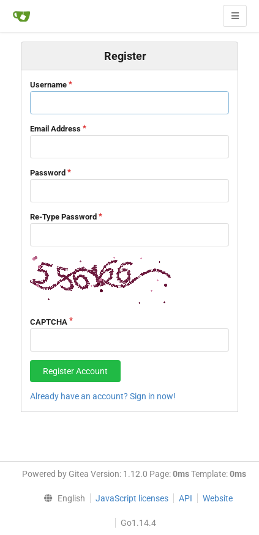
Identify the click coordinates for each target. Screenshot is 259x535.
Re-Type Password (63, 216)
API (185, 498)
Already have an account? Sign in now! (103, 396)
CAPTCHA (48, 322)
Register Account (75, 371)
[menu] (61, 498)
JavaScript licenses (132, 498)
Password (48, 172)
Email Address (55, 128)
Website (218, 498)
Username (48, 84)
